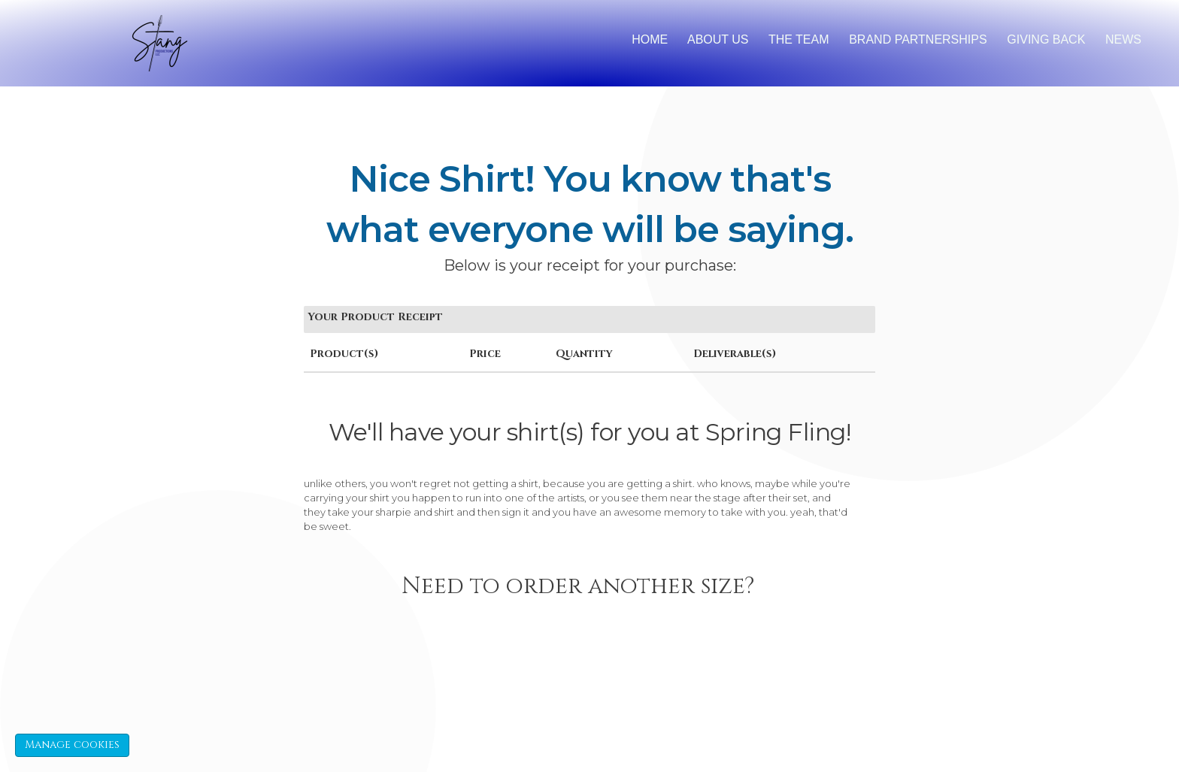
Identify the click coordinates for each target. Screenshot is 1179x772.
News (1123, 39)
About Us (718, 39)
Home (650, 39)
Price (485, 354)
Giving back (1046, 39)
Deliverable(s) (734, 354)
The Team (798, 39)
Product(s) (344, 354)
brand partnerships (918, 39)
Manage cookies (72, 744)
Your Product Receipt (375, 317)
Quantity (584, 354)
